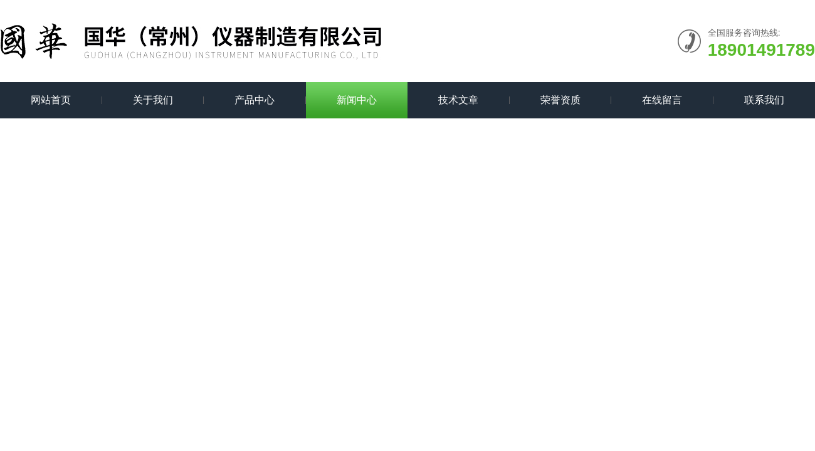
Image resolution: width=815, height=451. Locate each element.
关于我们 (153, 100)
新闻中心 (357, 100)
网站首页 (51, 100)
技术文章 (458, 100)
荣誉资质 (560, 100)
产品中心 (254, 100)
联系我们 (764, 100)
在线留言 (662, 100)
